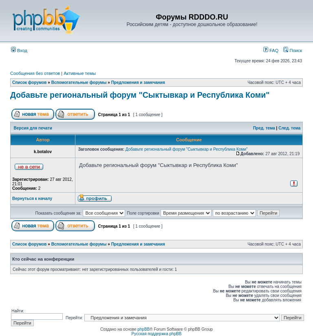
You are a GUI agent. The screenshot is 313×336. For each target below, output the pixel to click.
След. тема (289, 128)
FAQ (270, 50)
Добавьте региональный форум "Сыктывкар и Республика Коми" (139, 94)
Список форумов (29, 82)
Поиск (292, 50)
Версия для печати (33, 128)
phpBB (143, 329)
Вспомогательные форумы (79, 82)
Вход (19, 50)
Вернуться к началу (32, 198)
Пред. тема (264, 128)
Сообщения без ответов (35, 73)
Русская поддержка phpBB (156, 334)
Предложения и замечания (138, 82)
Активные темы (80, 73)
